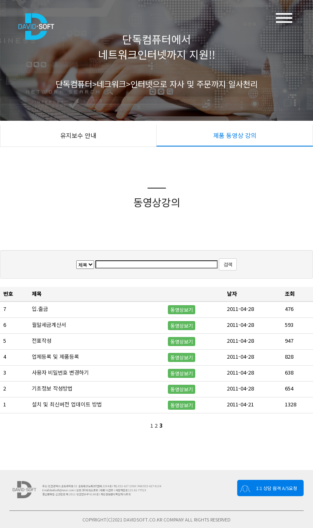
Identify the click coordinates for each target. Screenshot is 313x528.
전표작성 (42, 340)
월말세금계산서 (50, 324)
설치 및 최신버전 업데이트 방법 (68, 404)
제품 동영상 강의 (234, 135)
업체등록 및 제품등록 (56, 356)
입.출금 (41, 309)
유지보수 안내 (78, 135)
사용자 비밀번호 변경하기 (61, 372)
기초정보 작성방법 (53, 388)
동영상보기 (181, 309)
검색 (227, 264)
